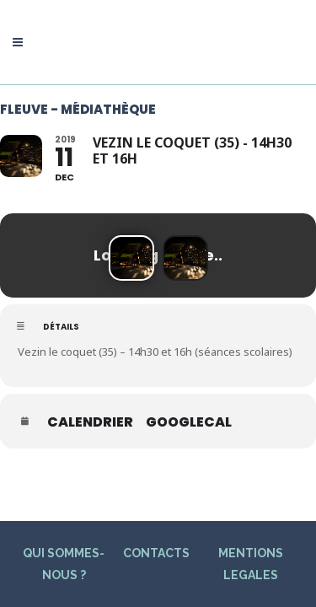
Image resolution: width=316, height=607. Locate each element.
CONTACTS (156, 512)
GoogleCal (189, 422)
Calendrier (90, 422)
